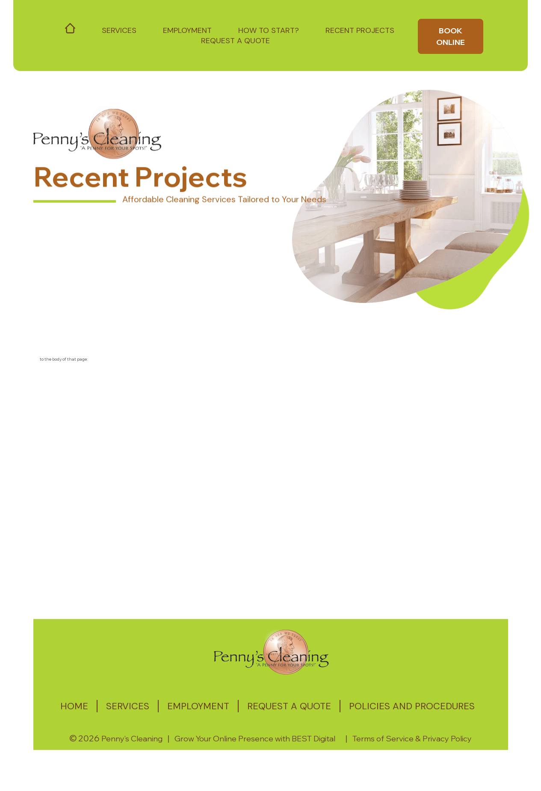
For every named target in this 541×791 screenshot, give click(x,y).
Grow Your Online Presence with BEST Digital (254, 739)
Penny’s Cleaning (132, 739)
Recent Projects (359, 30)
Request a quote (289, 706)
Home (74, 706)
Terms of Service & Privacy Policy (412, 739)
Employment (187, 30)
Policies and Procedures (412, 706)
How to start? (268, 30)
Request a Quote (235, 41)
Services (119, 30)
